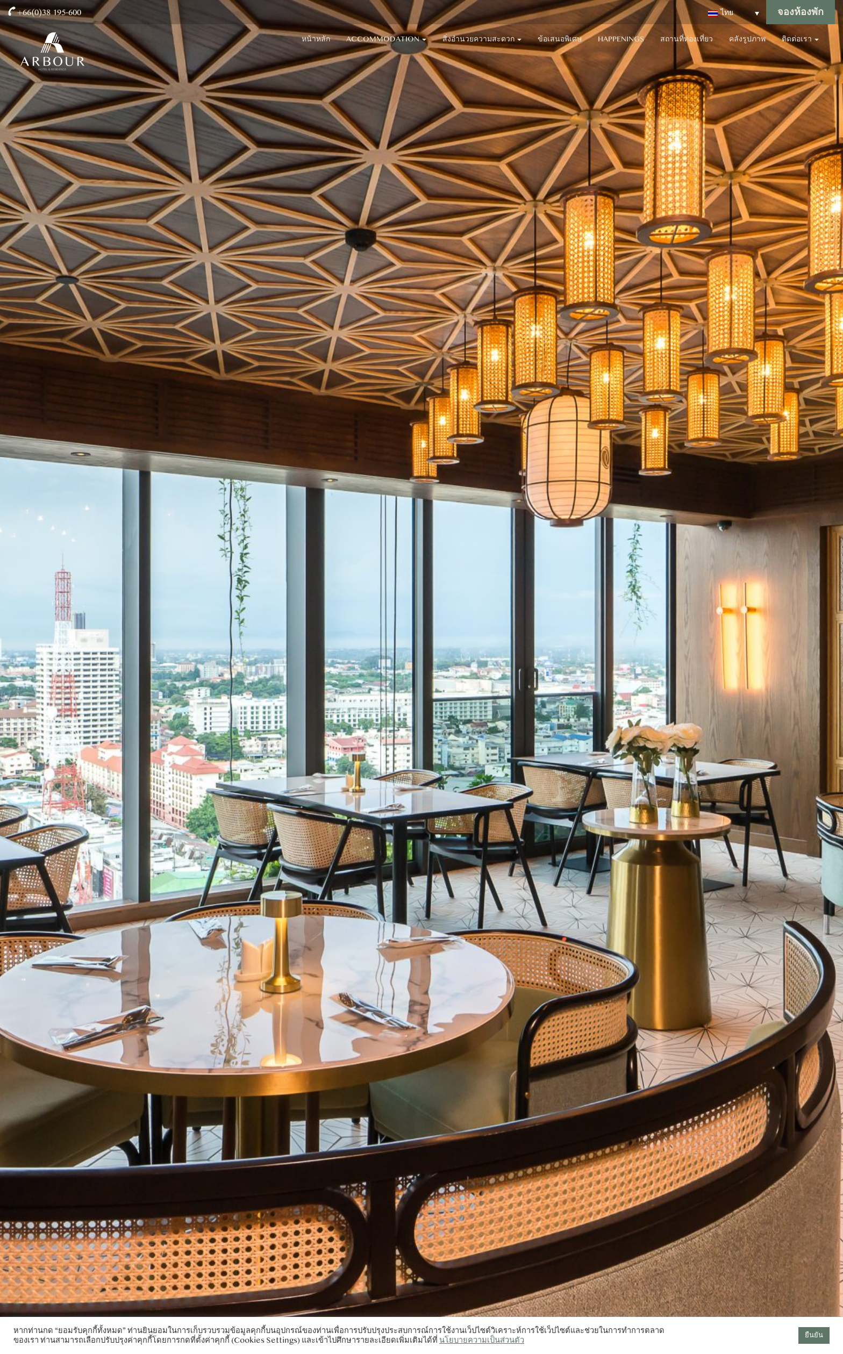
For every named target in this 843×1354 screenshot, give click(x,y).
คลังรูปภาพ (747, 48)
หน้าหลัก (316, 48)
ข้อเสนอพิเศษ (560, 48)
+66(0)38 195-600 (49, 12)
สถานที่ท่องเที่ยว (686, 48)
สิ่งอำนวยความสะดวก (481, 48)
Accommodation (386, 48)
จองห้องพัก (800, 12)
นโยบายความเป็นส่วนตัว (481, 1340)
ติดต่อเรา (800, 48)
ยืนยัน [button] (814, 1335)
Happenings (621, 48)
